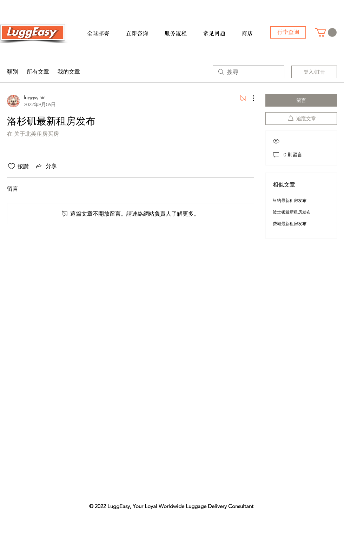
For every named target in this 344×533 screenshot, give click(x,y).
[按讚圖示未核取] (11, 166)
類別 (12, 71)
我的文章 (69, 71)
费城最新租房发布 (289, 223)
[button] (103, 30)
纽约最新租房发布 (289, 200)
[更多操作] (250, 98)
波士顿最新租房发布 (292, 212)
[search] (248, 72)
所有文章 (38, 71)
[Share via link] (45, 166)
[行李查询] (288, 32)
